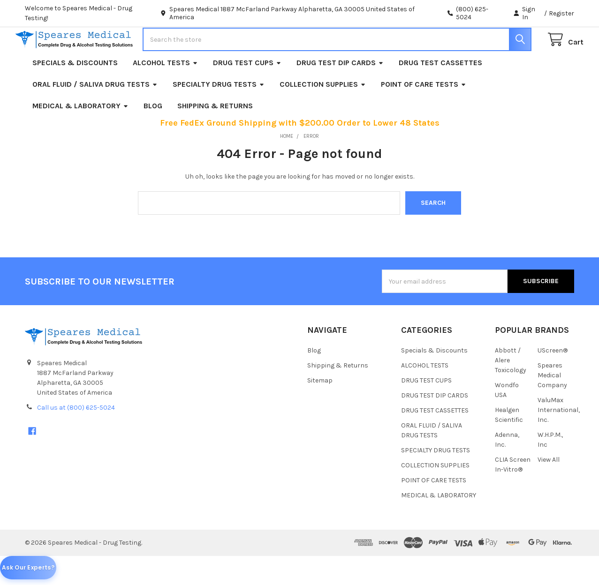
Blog (153, 134)
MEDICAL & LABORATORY (80, 134)
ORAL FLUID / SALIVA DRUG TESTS (95, 112)
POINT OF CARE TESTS (423, 112)
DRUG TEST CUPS (247, 91)
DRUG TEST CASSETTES (440, 91)
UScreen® (553, 379)
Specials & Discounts (75, 91)
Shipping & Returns (215, 134)
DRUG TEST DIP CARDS (340, 91)
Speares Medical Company (552, 404)
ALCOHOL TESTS (165, 91)
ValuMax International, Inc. (559, 438)
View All (549, 488)
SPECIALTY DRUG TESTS (219, 112)
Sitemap (320, 409)
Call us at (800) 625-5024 (76, 436)
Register (561, 13)
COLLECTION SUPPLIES (323, 112)
